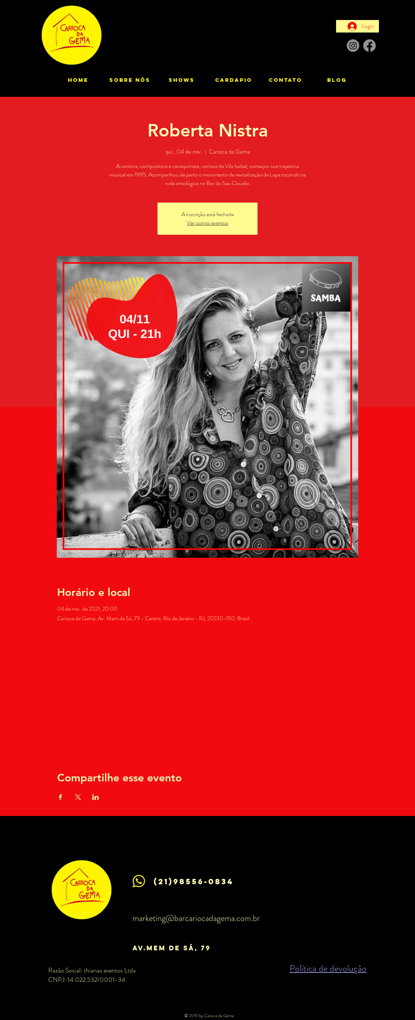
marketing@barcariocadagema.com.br (196, 918)
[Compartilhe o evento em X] (78, 797)
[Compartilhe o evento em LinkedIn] (95, 797)
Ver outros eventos (207, 223)
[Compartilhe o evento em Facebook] (60, 797)
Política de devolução (328, 968)
